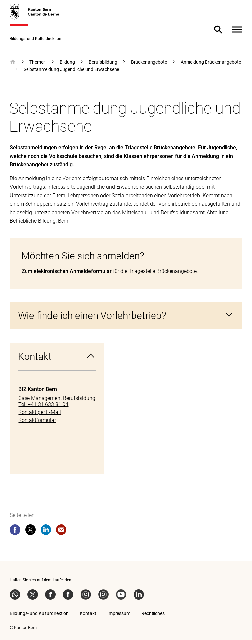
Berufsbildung (103, 62)
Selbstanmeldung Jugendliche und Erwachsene (71, 69)
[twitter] (30, 530)
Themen (37, 62)
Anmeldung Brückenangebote (211, 62)
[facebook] (15, 530)
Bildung (67, 62)
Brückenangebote (149, 62)
